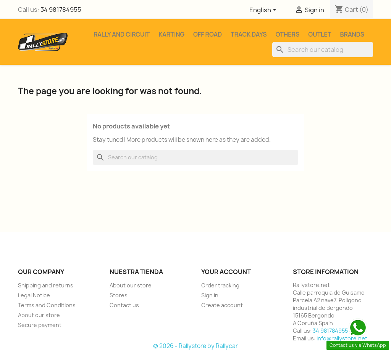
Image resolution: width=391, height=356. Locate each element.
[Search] (322, 49)
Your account (226, 272)
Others (288, 34)
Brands (352, 34)
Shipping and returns (45, 285)
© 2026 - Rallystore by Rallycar (195, 346)
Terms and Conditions (47, 305)
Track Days (249, 34)
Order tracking (220, 285)
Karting (171, 34)
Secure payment (39, 325)
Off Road (207, 34)
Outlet (319, 34)
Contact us (124, 305)
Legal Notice (34, 295)
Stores (119, 295)
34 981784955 (60, 9)
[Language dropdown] (264, 10)
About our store (39, 315)
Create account (222, 305)
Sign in (209, 295)
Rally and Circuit (122, 34)
